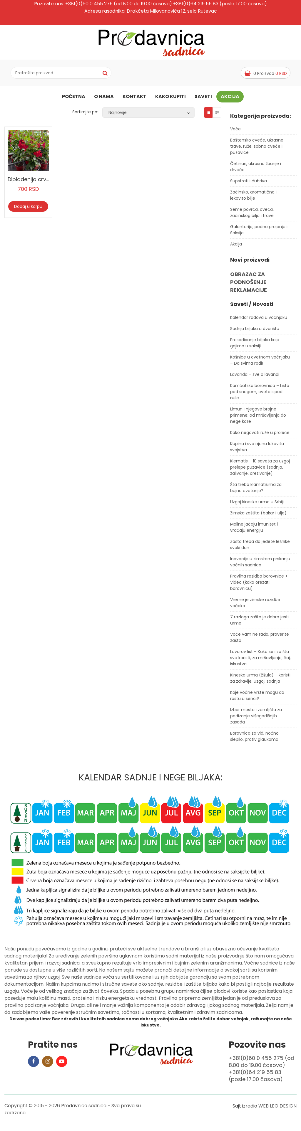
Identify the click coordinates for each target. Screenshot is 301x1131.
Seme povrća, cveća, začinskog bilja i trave (252, 215)
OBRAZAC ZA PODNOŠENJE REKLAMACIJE (248, 284)
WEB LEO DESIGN (277, 1108)
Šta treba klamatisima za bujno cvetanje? (256, 490)
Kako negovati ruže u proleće (260, 435)
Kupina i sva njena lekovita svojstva (257, 449)
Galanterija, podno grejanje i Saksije (258, 232)
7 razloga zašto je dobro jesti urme (259, 622)
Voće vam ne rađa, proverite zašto (259, 640)
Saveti (203, 97)
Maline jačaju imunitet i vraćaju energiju (254, 530)
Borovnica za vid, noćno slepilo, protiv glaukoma (254, 739)
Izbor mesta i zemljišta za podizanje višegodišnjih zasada (256, 718)
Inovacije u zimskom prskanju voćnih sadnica (260, 564)
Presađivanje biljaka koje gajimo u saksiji (254, 345)
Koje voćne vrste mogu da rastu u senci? (257, 698)
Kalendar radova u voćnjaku (258, 320)
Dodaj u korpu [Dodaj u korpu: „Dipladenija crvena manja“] (28, 209)
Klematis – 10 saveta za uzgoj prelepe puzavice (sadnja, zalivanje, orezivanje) (260, 469)
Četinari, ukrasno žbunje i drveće (255, 169)
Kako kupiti (170, 97)
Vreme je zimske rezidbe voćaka (255, 605)
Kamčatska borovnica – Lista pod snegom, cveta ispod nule (259, 394)
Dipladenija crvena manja (41, 181)
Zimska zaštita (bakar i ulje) (258, 515)
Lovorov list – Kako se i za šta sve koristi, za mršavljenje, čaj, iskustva (260, 660)
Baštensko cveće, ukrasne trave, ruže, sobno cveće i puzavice (256, 149)
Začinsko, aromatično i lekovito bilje (253, 198)
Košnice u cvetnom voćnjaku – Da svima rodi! (260, 362)
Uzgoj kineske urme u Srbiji (257, 504)
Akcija (230, 97)
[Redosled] (149, 115)
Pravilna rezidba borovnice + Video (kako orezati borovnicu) (259, 584)
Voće (235, 131)
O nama (104, 97)
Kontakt (134, 97)
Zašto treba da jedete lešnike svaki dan (260, 547)
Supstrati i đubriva (248, 183)
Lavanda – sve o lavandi (254, 377)
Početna (73, 97)
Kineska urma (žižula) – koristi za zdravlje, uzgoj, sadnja (260, 680)
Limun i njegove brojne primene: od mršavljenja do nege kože (258, 417)
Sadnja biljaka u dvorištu (254, 331)
